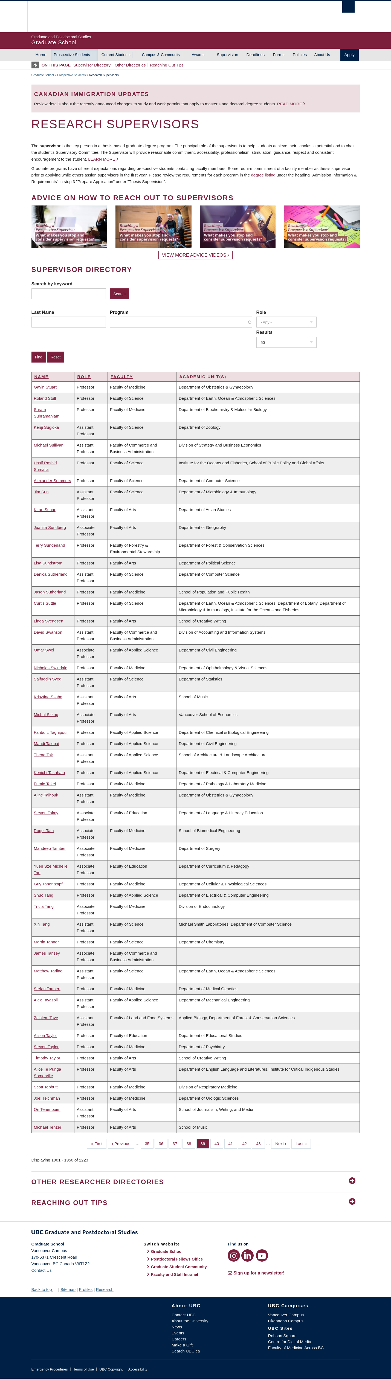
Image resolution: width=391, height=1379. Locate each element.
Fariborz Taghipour (51, 732)
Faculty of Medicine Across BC (296, 1347)
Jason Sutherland (50, 592)
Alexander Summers (52, 480)
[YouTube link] (262, 1255)
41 (232, 1143)
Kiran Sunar (45, 509)
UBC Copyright (111, 1369)
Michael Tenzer (48, 1127)
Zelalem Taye (46, 1017)
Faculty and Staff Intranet (174, 1274)
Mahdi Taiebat (46, 743)
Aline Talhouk (46, 795)
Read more (290, 104)
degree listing (263, 175)
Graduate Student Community (179, 1267)
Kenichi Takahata (49, 772)
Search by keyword (52, 283)
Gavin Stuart (45, 387)
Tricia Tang (44, 906)
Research (104, 1289)
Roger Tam (44, 830)
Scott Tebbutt (46, 1087)
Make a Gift (182, 1345)
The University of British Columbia (43, 16)
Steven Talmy (46, 812)
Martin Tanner (46, 942)
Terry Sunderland (49, 545)
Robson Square (282, 1335)
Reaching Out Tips (167, 65)
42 (246, 1143)
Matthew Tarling (48, 971)
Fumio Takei (45, 783)
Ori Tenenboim (47, 1109)
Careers (179, 1339)
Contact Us (41, 1270)
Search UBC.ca (186, 1351)
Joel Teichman (47, 1098)
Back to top (44, 1289)
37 (177, 1143)
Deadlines (256, 54)
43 (260, 1143)
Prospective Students (72, 55)
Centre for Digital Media (289, 1341)
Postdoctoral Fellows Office (177, 1259)
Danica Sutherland (51, 574)
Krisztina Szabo (48, 696)
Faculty (122, 376)
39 (205, 1143)
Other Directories (130, 65)
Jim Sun (41, 491)
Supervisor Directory (92, 65)
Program (119, 312)
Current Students (116, 55)
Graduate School (42, 75)
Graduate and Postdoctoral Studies (195, 1233)
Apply (349, 54)
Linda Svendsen (48, 621)
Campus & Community (161, 55)
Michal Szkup (46, 714)
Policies (300, 54)
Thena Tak (43, 754)
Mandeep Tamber (50, 848)
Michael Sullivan (48, 445)
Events (178, 1333)
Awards (198, 55)
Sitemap (68, 1289)
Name (41, 376)
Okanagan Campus (285, 1321)
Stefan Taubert (47, 988)
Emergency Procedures (49, 1369)
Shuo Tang (43, 895)
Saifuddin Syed (48, 679)
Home (41, 54)
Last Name (42, 312)
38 (191, 1143)
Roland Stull (45, 398)
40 (219, 1143)
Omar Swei (44, 650)
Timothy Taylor (47, 1058)
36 (163, 1143)
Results (264, 332)
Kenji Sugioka (46, 427)
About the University (190, 1321)
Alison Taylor (45, 1035)
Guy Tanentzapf (48, 884)
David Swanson (48, 632)
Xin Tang (42, 924)
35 (149, 1143)
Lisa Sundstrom (48, 563)
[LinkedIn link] (247, 1255)
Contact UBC (184, 1315)
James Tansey (47, 953)
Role (261, 312)
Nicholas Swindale (51, 667)
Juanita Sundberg (50, 527)
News (177, 1327)
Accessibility (137, 1369)
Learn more (101, 159)
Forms (279, 54)
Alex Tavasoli (46, 1000)
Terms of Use (83, 1369)
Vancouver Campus (286, 1315)
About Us (322, 55)
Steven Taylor (46, 1046)
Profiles (85, 1289)
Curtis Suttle (45, 603)
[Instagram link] (234, 1255)
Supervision (227, 54)
